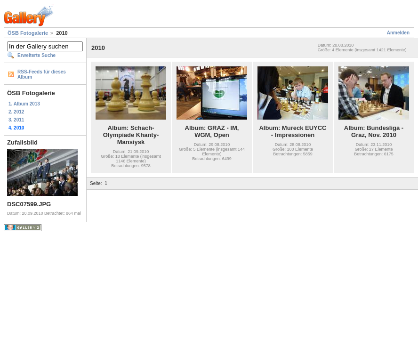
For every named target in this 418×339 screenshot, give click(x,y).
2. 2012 (16, 111)
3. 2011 (16, 119)
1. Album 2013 (24, 103)
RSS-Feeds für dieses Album (41, 74)
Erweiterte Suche (36, 55)
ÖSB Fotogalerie (28, 33)
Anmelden (398, 32)
